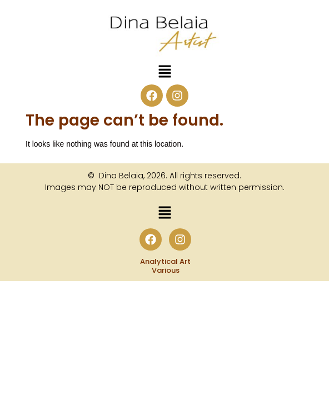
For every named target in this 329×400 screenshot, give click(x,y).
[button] (164, 72)
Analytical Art (165, 261)
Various (166, 270)
